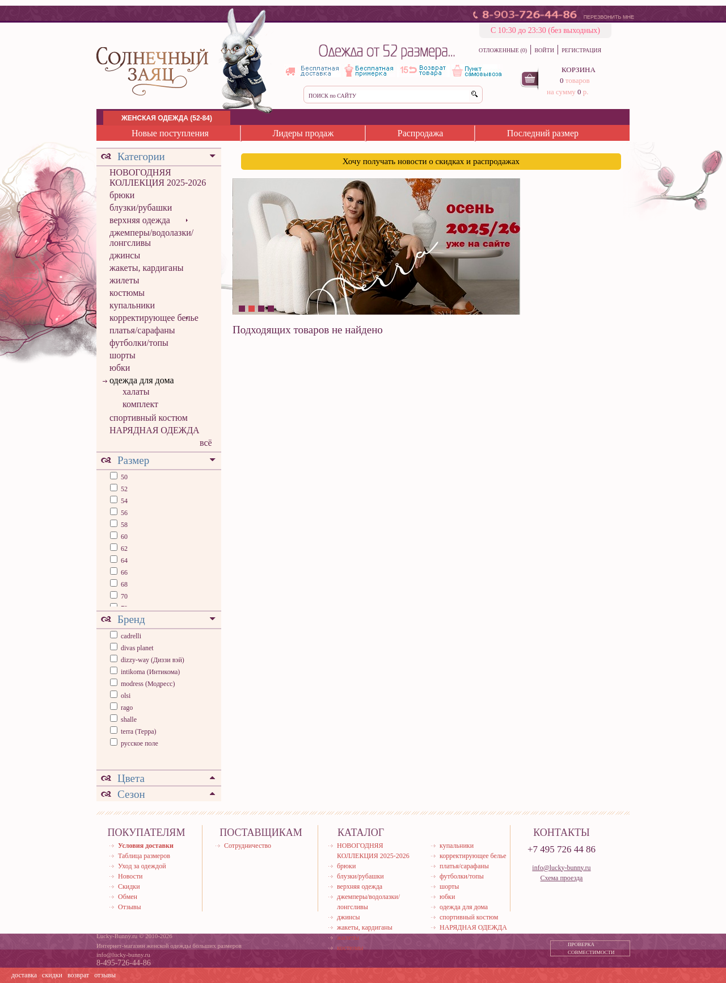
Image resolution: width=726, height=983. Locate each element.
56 (123, 513)
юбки (119, 368)
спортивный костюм (148, 418)
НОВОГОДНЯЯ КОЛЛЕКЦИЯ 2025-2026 (157, 177)
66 (123, 572)
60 (123, 537)
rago (127, 708)
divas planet (137, 648)
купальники (132, 305)
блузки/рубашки (140, 207)
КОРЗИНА (579, 69)
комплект (140, 404)
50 (123, 477)
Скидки (129, 886)
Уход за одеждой (142, 866)
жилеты (124, 280)
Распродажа (421, 133)
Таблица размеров (144, 856)
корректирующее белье (154, 318)
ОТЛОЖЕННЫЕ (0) (503, 50)
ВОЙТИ (544, 50)
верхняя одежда (139, 220)
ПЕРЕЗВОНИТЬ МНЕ (609, 17)
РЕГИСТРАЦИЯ (581, 50)
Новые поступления (170, 133)
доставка (24, 975)
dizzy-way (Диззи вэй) (152, 660)
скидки (52, 975)
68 (123, 584)
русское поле (139, 743)
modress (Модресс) (148, 684)
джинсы (124, 255)
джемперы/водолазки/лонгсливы (151, 238)
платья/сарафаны (142, 330)
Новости (130, 876)
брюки (121, 195)
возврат (78, 975)
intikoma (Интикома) (150, 672)
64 (123, 560)
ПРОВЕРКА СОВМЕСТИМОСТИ (591, 948)
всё (206, 442)
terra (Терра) (139, 731)
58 (123, 525)
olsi (125, 696)
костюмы (127, 293)
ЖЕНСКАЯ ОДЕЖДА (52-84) (166, 118)
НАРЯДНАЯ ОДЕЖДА (154, 430)
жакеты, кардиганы (146, 268)
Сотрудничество (247, 846)
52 (123, 489)
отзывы (105, 975)
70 (123, 596)
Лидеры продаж (303, 133)
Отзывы (129, 907)
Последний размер (543, 133)
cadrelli (131, 636)
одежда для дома (141, 380)
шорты (122, 355)
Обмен (127, 897)
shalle (129, 719)
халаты (136, 391)
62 (123, 549)
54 (123, 501)
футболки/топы (138, 343)
